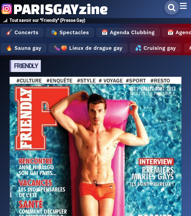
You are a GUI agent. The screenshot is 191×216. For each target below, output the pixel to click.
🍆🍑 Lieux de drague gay (88, 48)
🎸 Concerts (22, 32)
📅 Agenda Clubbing (127, 32)
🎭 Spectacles (70, 32)
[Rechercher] (171, 7)
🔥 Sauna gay (23, 48)
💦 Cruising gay (155, 48)
